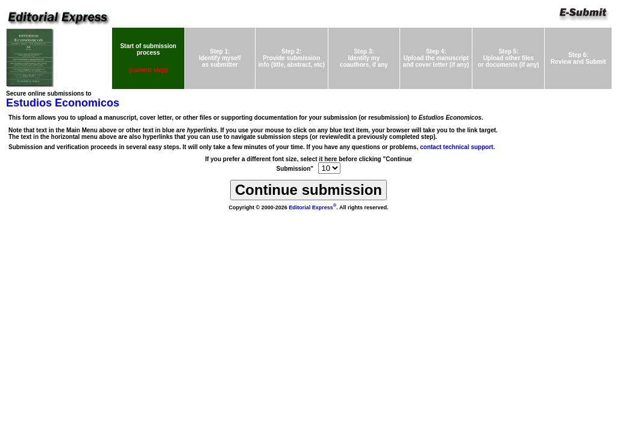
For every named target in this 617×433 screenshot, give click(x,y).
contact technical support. (457, 147)
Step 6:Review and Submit (578, 58)
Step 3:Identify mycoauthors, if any (364, 58)
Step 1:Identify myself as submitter (220, 58)
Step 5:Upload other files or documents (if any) (508, 58)
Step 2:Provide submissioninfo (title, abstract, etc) (291, 58)
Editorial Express (312, 207)
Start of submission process (148, 49)
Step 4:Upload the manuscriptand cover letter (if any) (436, 58)
